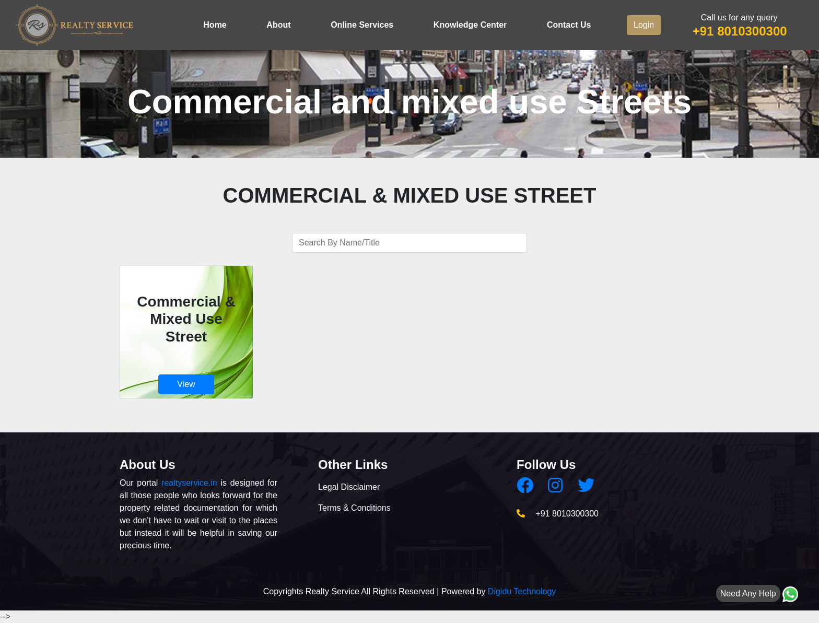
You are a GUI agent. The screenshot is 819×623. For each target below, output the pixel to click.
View (186, 384)
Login (644, 24)
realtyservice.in (189, 482)
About (278, 24)
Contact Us (569, 24)
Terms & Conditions (354, 507)
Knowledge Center (470, 24)
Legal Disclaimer (349, 487)
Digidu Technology (522, 591)
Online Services (362, 24)
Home (214, 24)
